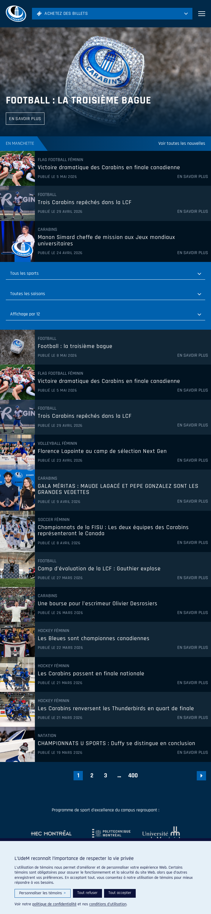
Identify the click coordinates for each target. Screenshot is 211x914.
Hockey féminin (53, 631)
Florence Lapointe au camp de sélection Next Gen (102, 451)
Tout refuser (87, 892)
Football (47, 195)
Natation (47, 736)
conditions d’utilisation (107, 904)
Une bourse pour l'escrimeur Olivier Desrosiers (98, 604)
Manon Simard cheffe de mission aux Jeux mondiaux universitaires (106, 240)
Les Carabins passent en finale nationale (91, 674)
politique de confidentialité (54, 904)
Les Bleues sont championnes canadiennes (94, 638)
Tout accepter (119, 892)
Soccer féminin (53, 520)
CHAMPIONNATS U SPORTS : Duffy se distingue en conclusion (116, 743)
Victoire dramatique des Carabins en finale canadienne (109, 168)
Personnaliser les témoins (42, 893)
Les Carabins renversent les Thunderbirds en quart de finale (116, 709)
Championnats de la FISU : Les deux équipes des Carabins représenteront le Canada (113, 530)
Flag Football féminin (60, 160)
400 (132, 775)
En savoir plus (192, 177)
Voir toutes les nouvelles (181, 143)
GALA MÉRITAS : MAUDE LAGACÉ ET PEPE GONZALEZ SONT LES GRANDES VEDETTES (118, 489)
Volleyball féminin (57, 444)
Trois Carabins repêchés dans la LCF (85, 202)
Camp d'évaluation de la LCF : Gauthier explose (99, 569)
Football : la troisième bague (78, 100)
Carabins (47, 230)
